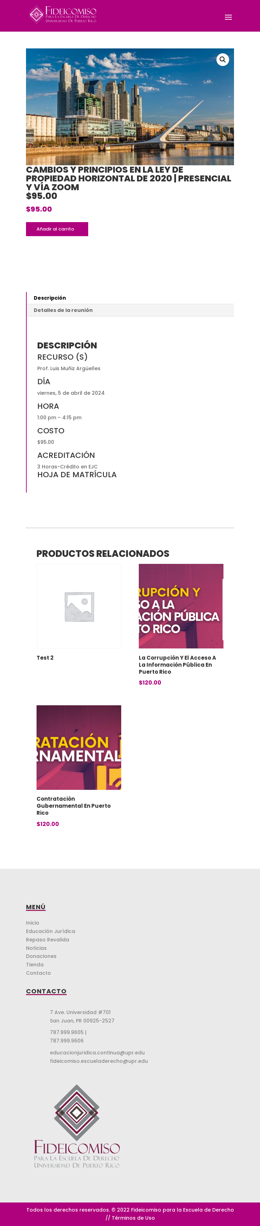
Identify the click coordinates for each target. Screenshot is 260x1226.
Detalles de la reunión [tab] (63, 310)
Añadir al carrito (55, 229)
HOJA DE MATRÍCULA (77, 474)
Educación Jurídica (50, 931)
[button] (222, 59)
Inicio (32, 922)
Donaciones (41, 956)
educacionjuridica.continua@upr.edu (97, 1052)
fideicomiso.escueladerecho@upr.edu (99, 1061)
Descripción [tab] (50, 297)
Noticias (36, 948)
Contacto (38, 973)
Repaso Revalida (47, 939)
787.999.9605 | (68, 1032)
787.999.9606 (67, 1040)
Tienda (35, 964)
